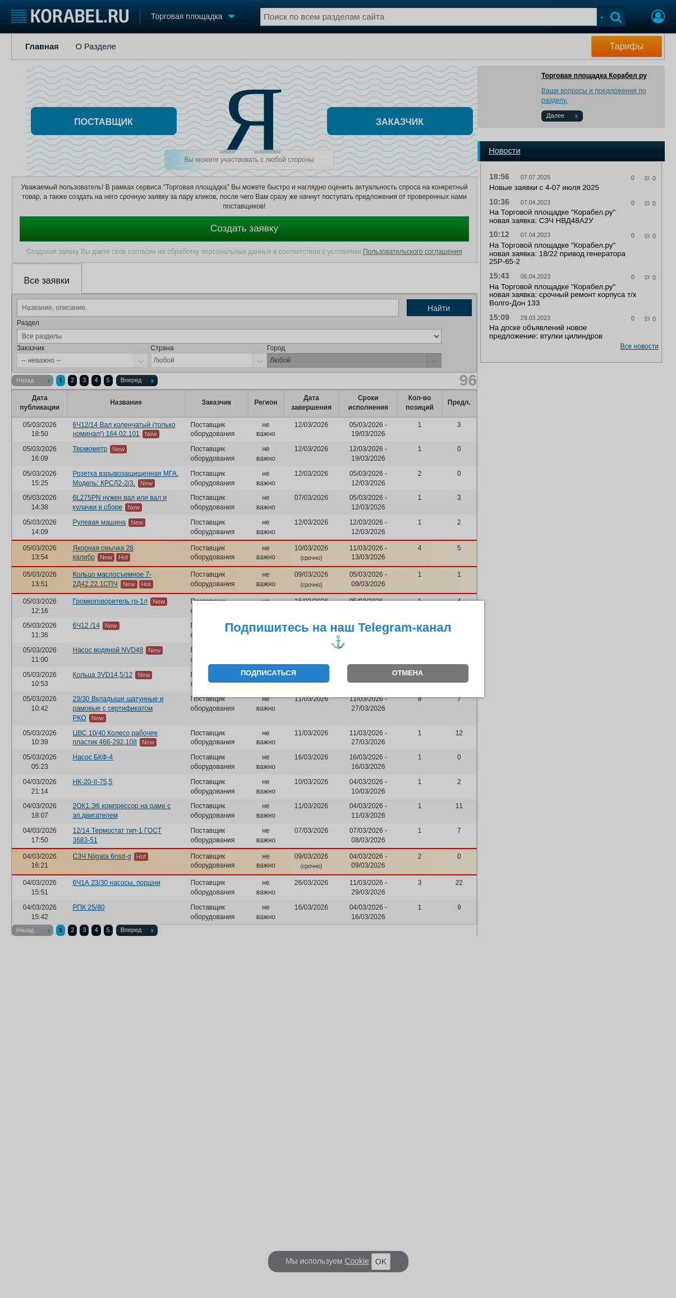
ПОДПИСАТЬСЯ (268, 673)
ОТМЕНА (407, 673)
